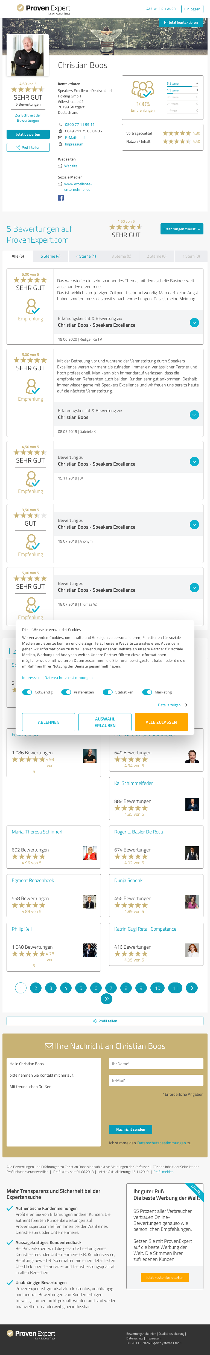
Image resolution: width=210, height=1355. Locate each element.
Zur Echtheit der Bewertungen (28, 117)
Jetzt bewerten (28, 134)
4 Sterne (173, 90)
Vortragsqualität (139, 133)
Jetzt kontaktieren (181, 22)
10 (157, 988)
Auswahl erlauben (105, 722)
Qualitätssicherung (171, 1333)
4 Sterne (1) (86, 256)
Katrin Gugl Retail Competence (145, 928)
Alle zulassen (161, 722)
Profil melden (163, 1171)
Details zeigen (169, 704)
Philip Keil (22, 928)
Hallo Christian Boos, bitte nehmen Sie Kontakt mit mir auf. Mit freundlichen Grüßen (54, 1102)
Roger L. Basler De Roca (138, 831)
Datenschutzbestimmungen (69, 677)
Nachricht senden (130, 1129)
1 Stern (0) (191, 256)
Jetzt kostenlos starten (164, 1277)
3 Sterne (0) (121, 256)
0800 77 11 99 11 (80, 124)
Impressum (32, 677)
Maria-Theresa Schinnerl (37, 831)
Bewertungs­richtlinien (141, 1333)
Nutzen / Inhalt (138, 141)
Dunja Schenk (128, 880)
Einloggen (192, 8)
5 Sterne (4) (50, 256)
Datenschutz (134, 1338)
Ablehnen (49, 722)
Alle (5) (18, 256)
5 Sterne (173, 83)
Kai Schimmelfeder (133, 783)
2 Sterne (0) (157, 256)
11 (175, 988)
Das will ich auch (160, 8)
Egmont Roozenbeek (33, 880)
